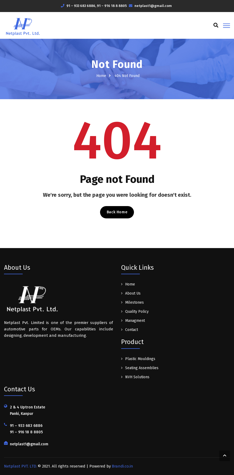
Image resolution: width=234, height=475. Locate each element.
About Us (133, 293)
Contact (131, 329)
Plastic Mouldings (140, 359)
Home (101, 76)
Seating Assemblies (141, 368)
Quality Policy (137, 311)
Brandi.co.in (122, 466)
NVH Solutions (137, 377)
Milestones (134, 302)
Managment (135, 320)
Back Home (117, 212)
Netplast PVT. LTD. (20, 466)
